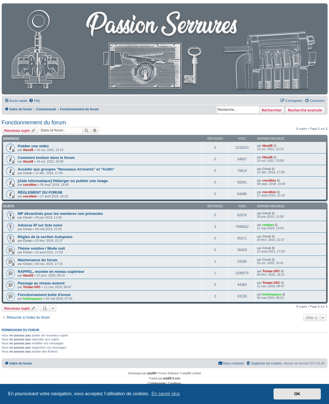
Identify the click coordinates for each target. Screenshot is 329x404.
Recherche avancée (305, 110)
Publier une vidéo (33, 146)
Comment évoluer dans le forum (46, 157)
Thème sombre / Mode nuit (41, 248)
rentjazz (268, 224)
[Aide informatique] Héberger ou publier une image (63, 181)
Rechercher (272, 110)
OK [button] (297, 394)
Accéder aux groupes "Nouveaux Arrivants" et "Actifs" (66, 169)
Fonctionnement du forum (34, 122)
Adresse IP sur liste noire (40, 225)
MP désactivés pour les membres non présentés (60, 213)
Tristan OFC (271, 271)
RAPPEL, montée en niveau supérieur (51, 271)
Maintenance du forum (38, 260)
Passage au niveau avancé (41, 283)
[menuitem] (34, 100)
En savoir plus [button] (165, 393)
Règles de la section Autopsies (45, 237)
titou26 (28, 150)
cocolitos (29, 184)
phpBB (151, 373)
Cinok (27, 173)
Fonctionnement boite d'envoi (44, 295)
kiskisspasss (32, 298)
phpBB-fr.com (171, 378)
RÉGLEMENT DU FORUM (40, 192)
